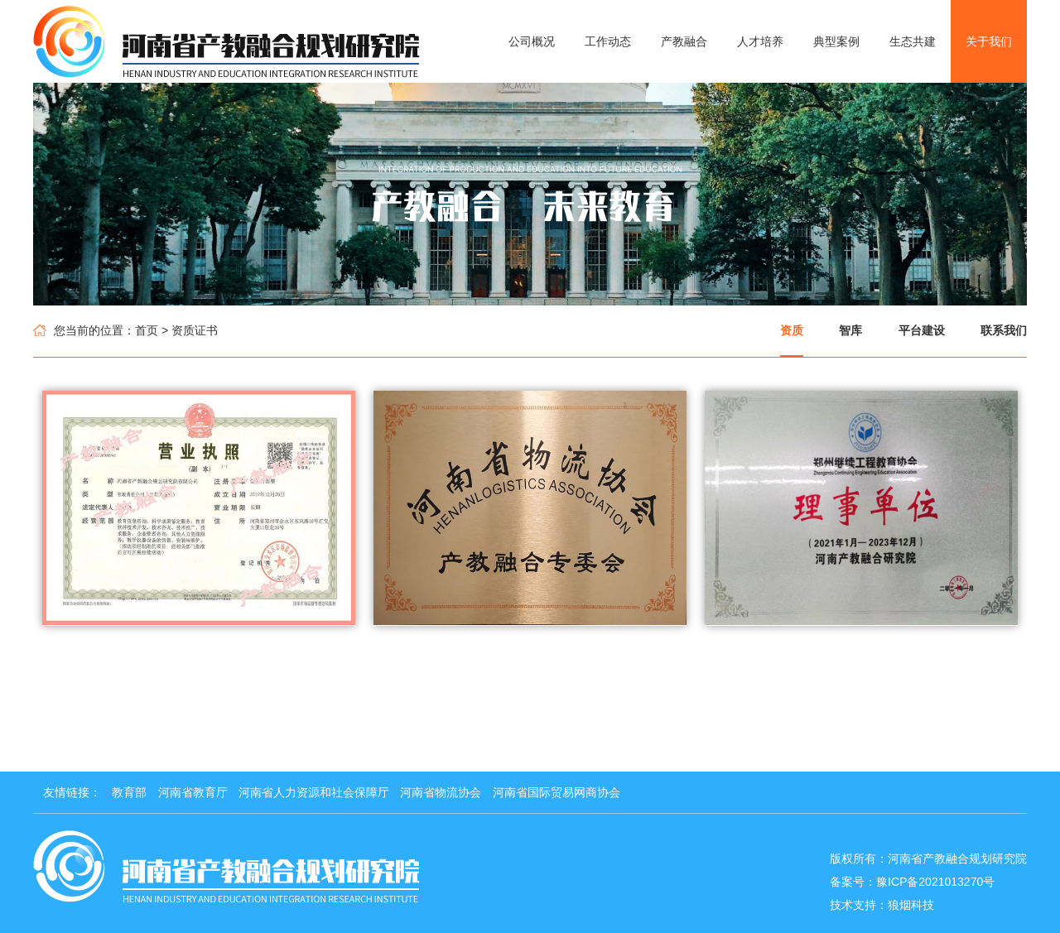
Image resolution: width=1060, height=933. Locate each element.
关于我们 (989, 41)
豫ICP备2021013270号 (935, 881)
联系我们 (1003, 330)
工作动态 (608, 41)
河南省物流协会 (440, 792)
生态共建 (912, 41)
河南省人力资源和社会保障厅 (313, 792)
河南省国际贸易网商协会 (556, 792)
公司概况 (531, 41)
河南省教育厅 (193, 792)
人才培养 (760, 41)
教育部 (129, 792)
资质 (791, 330)
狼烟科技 (911, 904)
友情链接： (72, 792)
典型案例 (836, 41)
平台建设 (922, 330)
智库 (850, 330)
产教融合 (684, 41)
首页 (146, 330)
